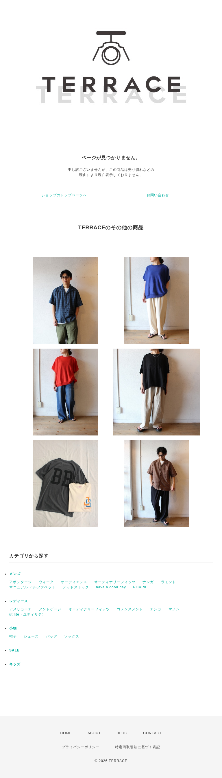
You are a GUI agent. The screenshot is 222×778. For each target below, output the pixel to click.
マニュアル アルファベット (32, 587)
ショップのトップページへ (64, 195)
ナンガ (148, 582)
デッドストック (76, 587)
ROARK (140, 587)
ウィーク (46, 582)
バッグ (51, 636)
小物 (13, 628)
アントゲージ (50, 609)
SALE (14, 650)
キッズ (15, 664)
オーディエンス (74, 582)
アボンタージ (20, 582)
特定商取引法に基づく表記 (137, 747)
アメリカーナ (20, 609)
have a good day (111, 587)
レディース (18, 601)
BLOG (122, 733)
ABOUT (94, 733)
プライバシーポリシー (80, 747)
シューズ (31, 636)
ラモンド (168, 582)
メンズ (15, 574)
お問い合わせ (158, 195)
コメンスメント (130, 609)
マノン (174, 609)
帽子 (13, 636)
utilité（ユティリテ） (27, 614)
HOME (66, 733)
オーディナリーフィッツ (115, 582)
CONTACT (152, 733)
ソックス (71, 636)
